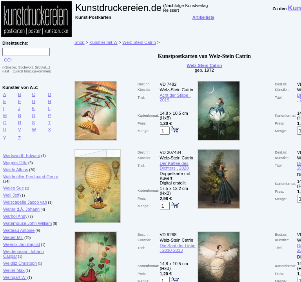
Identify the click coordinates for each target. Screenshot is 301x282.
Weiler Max (14, 270)
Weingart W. (15, 277)
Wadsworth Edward (21, 155)
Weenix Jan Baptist (21, 244)
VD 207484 (170, 152)
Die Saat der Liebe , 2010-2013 (178, 248)
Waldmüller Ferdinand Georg (30, 176)
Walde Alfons (15, 169)
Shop (79, 42)
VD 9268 (168, 234)
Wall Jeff (11, 195)
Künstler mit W (103, 42)
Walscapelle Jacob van (25, 202)
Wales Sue (13, 188)
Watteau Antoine (18, 230)
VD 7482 (168, 84)
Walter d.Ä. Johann (21, 209)
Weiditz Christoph (20, 263)
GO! (8, 60)
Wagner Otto (15, 162)
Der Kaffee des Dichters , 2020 (174, 165)
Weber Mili (13, 237)
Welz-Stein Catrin (139, 42)
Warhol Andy (15, 216)
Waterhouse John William (27, 223)
